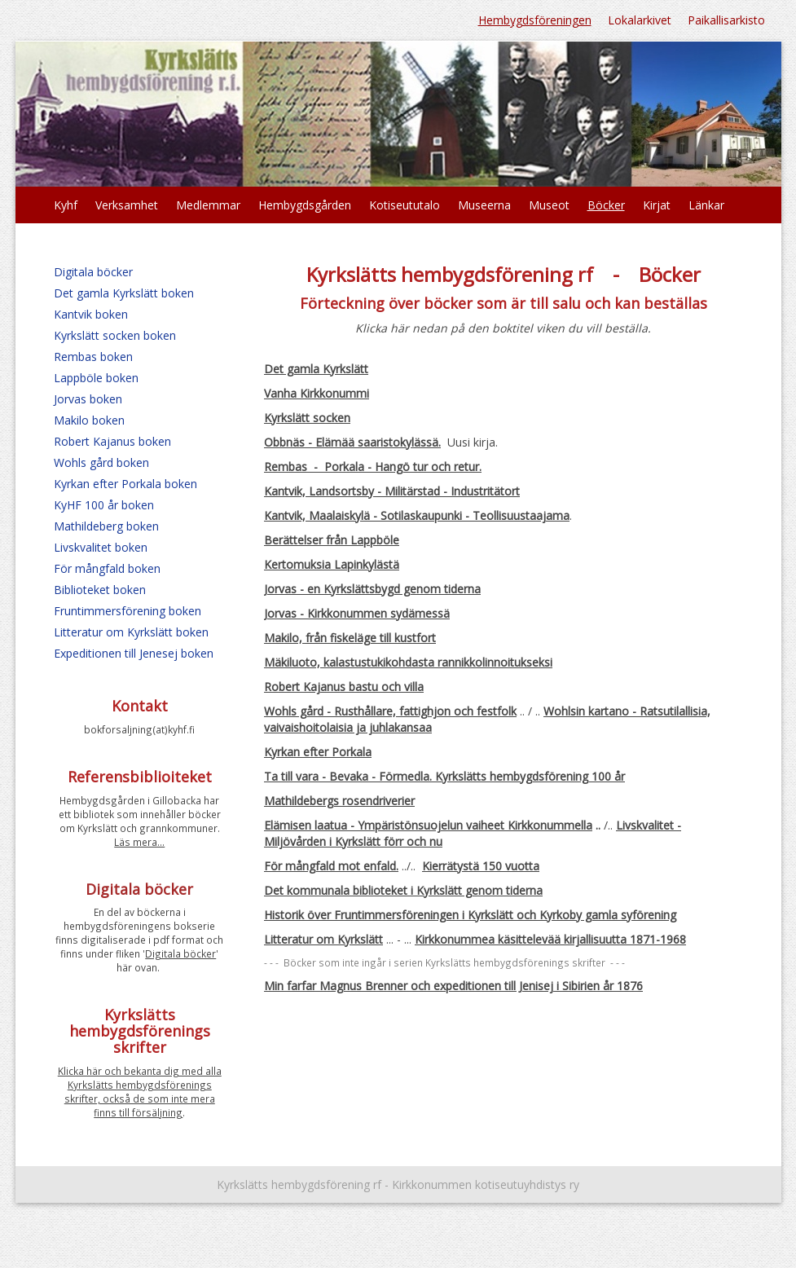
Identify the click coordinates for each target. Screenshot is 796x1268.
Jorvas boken (88, 399)
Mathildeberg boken (106, 526)
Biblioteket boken (100, 589)
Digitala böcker (93, 272)
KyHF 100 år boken (104, 505)
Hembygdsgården (304, 205)
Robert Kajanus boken (112, 441)
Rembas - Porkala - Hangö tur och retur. (373, 466)
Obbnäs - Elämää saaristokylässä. (352, 442)
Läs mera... (139, 841)
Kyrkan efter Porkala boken (125, 483)
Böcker (606, 205)
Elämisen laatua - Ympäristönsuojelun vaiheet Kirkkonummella (428, 825)
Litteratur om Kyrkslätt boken (131, 632)
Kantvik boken (91, 314)
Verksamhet (126, 205)
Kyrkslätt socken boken (115, 335)
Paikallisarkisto (726, 20)
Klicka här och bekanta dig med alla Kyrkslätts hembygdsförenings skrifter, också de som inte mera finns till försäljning (140, 1091)
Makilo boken (89, 420)
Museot (549, 205)
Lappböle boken (96, 377)
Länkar (706, 205)
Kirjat (657, 205)
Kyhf (65, 205)
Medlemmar (208, 205)
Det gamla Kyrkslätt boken (124, 293)
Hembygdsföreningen (535, 20)
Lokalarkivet (639, 20)
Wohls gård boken (101, 462)
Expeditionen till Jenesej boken (133, 653)
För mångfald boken (107, 568)
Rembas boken (93, 356)
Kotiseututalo (404, 205)
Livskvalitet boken (100, 547)
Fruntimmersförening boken (127, 611)
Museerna (484, 205)
